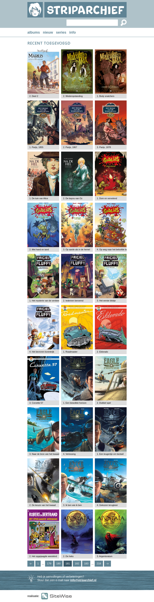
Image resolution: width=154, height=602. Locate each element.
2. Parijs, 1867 (70, 147)
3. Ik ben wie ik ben (72, 505)
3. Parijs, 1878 (104, 147)
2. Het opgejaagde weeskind (43, 556)
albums (33, 32)
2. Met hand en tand (39, 249)
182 (77, 563)
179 (49, 563)
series (61, 32)
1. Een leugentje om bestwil (110, 454)
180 (58, 563)
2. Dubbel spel (104, 403)
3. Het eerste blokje (106, 300)
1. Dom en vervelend (107, 198)
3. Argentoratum (104, 556)
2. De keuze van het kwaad (42, 505)
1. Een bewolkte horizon (74, 403)
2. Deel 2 (33, 96)
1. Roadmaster (70, 352)
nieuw (48, 32)
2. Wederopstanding (73, 96)
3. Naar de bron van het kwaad (44, 454)
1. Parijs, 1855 (36, 147)
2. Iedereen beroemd (73, 300)
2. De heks (68, 556)
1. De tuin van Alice (38, 198)
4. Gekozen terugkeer (107, 505)
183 (86, 563)
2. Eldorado (102, 352)
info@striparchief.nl (83, 580)
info (72, 32)
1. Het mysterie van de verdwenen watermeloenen (53, 300)
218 (99, 563)
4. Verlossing (69, 454)
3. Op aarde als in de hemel (76, 249)
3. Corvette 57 (36, 403)
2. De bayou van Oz (72, 198)
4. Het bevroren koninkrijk (41, 352)
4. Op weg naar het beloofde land (113, 249)
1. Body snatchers (105, 96)
